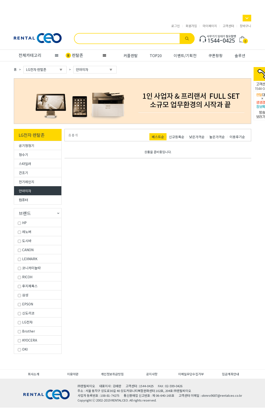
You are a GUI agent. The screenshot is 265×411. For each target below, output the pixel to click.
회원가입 (191, 26)
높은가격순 (217, 136)
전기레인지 (26, 181)
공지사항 (151, 374)
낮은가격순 (197, 136)
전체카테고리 (30, 55)
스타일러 (25, 163)
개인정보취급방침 (112, 374)
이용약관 (73, 374)
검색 (187, 38)
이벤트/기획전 (185, 55)
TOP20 (156, 55)
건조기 (23, 172)
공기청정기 (26, 145)
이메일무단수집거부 (191, 374)
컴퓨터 (23, 199)
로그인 (175, 26)
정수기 (23, 154)
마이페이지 (210, 26)
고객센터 (228, 26)
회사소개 (33, 374)
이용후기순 (237, 136)
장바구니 (245, 26)
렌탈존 (77, 55)
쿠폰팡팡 (215, 55)
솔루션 (240, 55)
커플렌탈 (130, 55)
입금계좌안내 (230, 374)
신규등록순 (176, 136)
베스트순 (158, 136)
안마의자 (25, 190)
